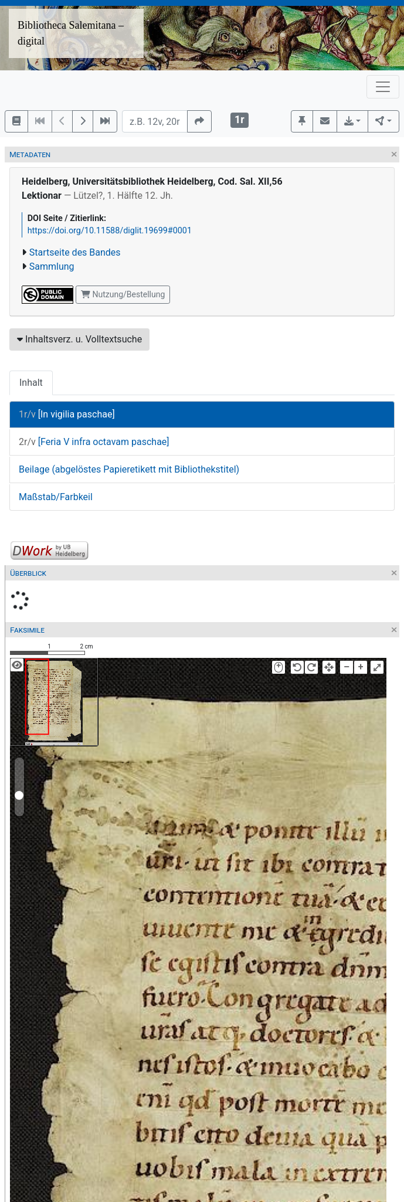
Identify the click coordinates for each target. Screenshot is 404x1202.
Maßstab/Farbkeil (56, 496)
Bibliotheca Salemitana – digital (71, 33)
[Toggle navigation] (382, 87)
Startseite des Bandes (75, 252)
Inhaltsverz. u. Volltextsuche (79, 339)
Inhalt (31, 382)
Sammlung (51, 266)
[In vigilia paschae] (67, 414)
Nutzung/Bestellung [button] (123, 294)
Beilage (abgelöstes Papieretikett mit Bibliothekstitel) (129, 469)
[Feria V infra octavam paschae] (94, 441)
